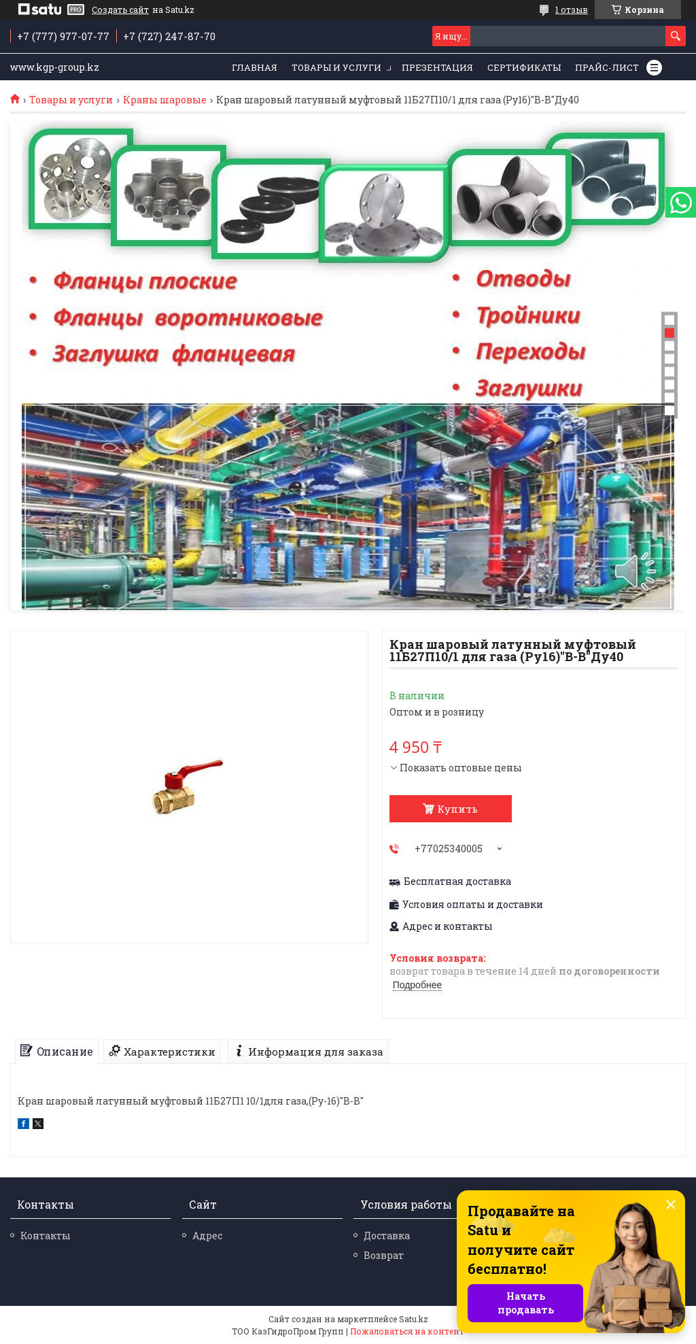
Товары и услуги (336, 67)
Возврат (384, 1255)
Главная (254, 67)
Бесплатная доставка (457, 881)
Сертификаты (524, 67)
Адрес (207, 1235)
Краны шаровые (165, 100)
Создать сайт (120, 9)
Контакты (45, 1235)
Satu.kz (413, 1318)
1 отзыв (571, 9)
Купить (457, 809)
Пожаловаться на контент (407, 1331)
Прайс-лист (607, 67)
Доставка (387, 1235)
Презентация (437, 67)
